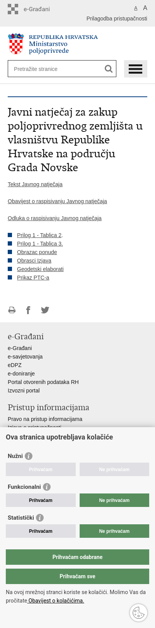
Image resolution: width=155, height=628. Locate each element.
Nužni (15, 456)
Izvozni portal (23, 390)
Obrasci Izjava (34, 261)
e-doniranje (21, 373)
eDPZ (15, 365)
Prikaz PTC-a (33, 277)
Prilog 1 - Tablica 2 (39, 235)
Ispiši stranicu (12, 310)
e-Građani (20, 348)
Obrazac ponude (37, 252)
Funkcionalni (24, 486)
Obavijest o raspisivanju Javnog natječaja (57, 201)
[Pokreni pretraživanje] (109, 69)
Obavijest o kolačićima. (55, 601)
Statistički (21, 517)
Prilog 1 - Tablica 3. (40, 244)
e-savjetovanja (25, 357)
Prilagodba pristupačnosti (117, 18)
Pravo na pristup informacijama (45, 419)
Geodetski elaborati (40, 269)
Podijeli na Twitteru (45, 310)
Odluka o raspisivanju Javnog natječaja (55, 218)
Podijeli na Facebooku (28, 310)
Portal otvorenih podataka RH (43, 382)
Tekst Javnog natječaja (35, 184)
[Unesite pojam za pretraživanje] (42, 68)
